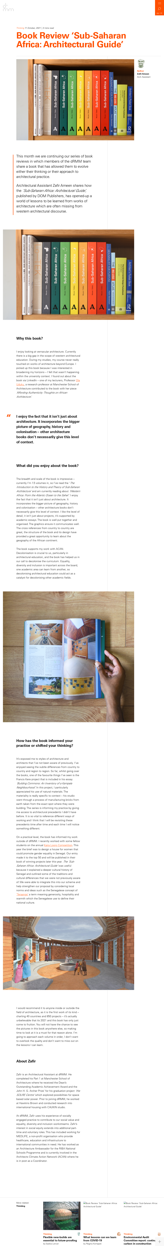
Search (159, 10)
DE (161, 13)
